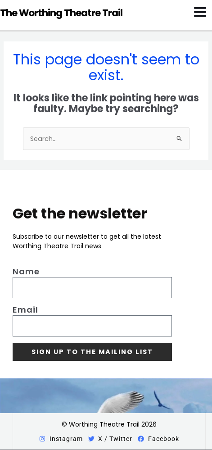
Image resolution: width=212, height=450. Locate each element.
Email (25, 310)
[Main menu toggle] (200, 12)
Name (26, 271)
